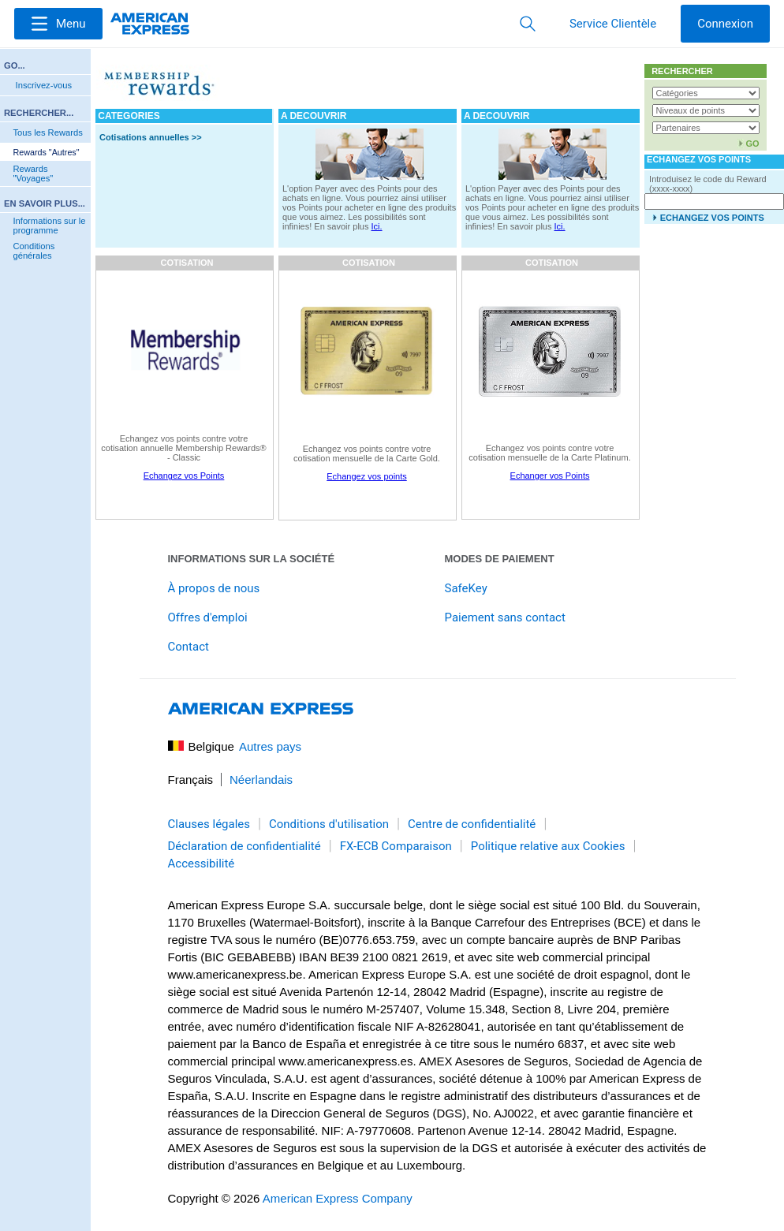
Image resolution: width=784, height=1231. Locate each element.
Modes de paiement (499, 559)
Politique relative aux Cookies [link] (548, 846)
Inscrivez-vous (44, 85)
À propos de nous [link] (214, 588)
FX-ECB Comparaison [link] (396, 846)
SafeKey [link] (466, 588)
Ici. (377, 226)
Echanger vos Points (550, 475)
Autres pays (270, 746)
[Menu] (58, 23)
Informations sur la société (251, 559)
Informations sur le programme (49, 225)
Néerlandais (261, 779)
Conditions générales (33, 250)
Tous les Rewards (47, 132)
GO (752, 143)
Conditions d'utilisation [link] (329, 824)
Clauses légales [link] (209, 824)
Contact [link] (188, 647)
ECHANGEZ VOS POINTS (712, 217)
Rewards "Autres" (46, 152)
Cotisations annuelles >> (150, 137)
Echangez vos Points (184, 475)
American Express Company (338, 1198)
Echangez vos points (367, 476)
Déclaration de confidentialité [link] (244, 846)
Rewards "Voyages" (33, 173)
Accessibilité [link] (201, 863)
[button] (58, 23)
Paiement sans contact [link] (505, 617)
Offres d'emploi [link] (208, 617)
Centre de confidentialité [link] (472, 824)
